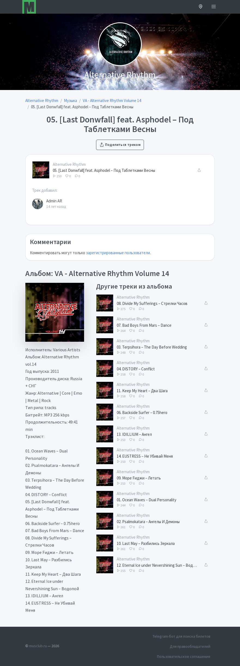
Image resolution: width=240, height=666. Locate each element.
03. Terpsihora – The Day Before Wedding (152, 347)
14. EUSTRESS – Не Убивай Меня (145, 456)
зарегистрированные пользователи (118, 252)
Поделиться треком (120, 144)
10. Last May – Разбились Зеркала (146, 543)
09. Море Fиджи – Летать (139, 478)
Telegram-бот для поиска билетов (181, 636)
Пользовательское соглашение (183, 656)
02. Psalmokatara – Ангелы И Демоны (148, 521)
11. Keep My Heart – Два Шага (142, 390)
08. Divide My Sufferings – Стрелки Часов (152, 303)
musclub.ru (38, 645)
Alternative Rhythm (69, 164)
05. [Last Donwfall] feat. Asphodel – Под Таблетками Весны (104, 170)
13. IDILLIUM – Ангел (134, 434)
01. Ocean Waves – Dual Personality (146, 499)
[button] (201, 7)
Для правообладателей (190, 646)
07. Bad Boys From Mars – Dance (144, 325)
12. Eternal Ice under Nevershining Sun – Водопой (157, 565)
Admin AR (54, 200)
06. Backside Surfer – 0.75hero (142, 412)
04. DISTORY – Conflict (136, 368)
